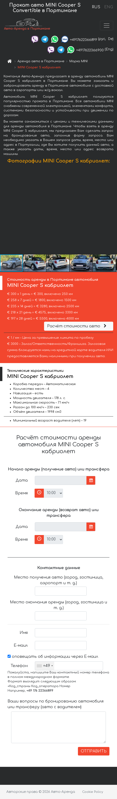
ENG (108, 7)
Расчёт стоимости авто (77, 326)
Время (21, 493)
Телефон (19, 666)
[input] (61, 480)
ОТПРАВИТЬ (94, 751)
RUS (96, 7)
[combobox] (44, 666)
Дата (22, 480)
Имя (24, 633)
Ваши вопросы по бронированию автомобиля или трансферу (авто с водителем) (56, 704)
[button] (113, 210)
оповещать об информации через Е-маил (53, 656)
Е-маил (21, 645)
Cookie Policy (92, 792)
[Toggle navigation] (106, 25)
